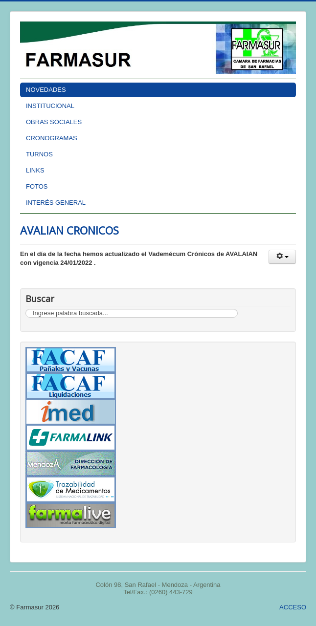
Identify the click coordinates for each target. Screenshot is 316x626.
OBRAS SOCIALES (54, 122)
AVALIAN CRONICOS (69, 230)
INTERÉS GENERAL (56, 202)
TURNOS (39, 154)
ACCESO (292, 607)
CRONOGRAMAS (51, 138)
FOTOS (37, 186)
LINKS (35, 170)
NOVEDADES (46, 89)
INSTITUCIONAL (50, 105)
